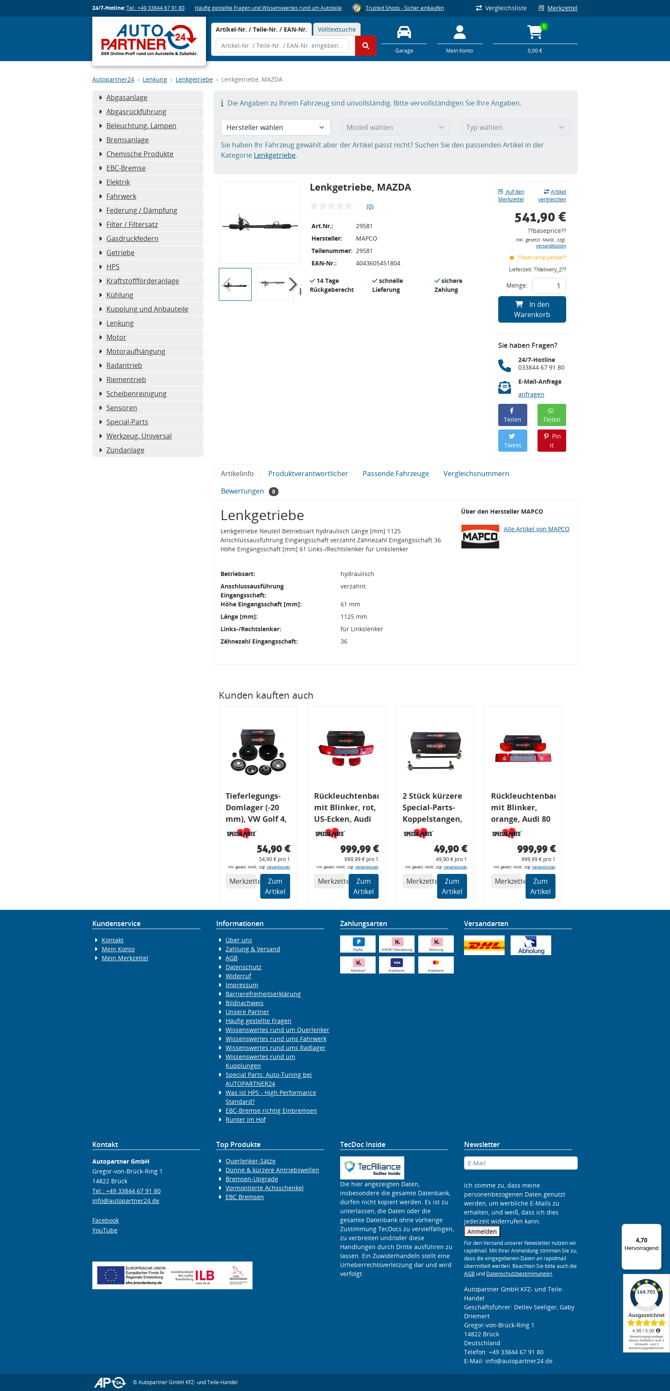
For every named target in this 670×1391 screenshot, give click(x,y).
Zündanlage (121, 450)
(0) (370, 206)
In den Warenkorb (532, 309)
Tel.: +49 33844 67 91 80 (155, 8)
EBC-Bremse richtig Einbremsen (271, 1110)
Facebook (105, 1220)
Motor (112, 337)
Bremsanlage (124, 139)
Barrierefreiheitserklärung (263, 994)
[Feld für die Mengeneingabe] (549, 286)
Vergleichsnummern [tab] (476, 473)
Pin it (552, 440)
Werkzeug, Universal (135, 436)
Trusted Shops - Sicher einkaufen (405, 8)
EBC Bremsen (245, 1197)
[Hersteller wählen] (276, 127)
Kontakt (112, 940)
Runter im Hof (246, 1119)
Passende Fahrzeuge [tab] (396, 473)
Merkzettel (558, 8)
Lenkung (155, 79)
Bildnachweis (245, 1003)
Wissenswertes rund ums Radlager (276, 1048)
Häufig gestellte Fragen (258, 1021)
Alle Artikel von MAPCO (537, 529)
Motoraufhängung (132, 351)
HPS (109, 266)
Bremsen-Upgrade (252, 1179)
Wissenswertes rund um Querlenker (277, 1030)
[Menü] (656, 1229)
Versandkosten (551, 246)
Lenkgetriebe (194, 79)
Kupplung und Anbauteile (143, 309)
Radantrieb (120, 365)
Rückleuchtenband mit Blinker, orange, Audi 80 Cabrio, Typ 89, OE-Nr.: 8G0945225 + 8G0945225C (523, 809)
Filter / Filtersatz (128, 224)
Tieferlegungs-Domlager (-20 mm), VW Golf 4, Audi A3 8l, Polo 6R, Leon (256, 809)
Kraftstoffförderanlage (139, 280)
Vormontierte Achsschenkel (265, 1188)
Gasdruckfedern (129, 238)
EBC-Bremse (122, 168)
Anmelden (482, 1231)
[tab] (261, 29)
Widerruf (238, 976)
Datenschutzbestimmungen (519, 1273)
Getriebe (117, 252)
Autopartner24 (113, 79)
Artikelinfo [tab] (237, 473)
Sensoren (118, 407)
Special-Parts (123, 421)
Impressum (242, 985)
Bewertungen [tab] (250, 491)
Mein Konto (118, 949)
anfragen (531, 394)
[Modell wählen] (396, 127)
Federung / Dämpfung (138, 210)
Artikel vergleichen (552, 195)
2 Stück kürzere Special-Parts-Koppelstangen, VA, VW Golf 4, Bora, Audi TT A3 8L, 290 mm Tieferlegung (433, 809)
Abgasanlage (123, 97)
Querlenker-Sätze (251, 1161)
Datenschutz (244, 967)
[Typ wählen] (515, 127)
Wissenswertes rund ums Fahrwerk (276, 1039)
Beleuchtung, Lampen (137, 125)
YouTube (105, 1230)
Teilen (512, 415)
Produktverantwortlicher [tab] (308, 473)
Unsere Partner (247, 1012)
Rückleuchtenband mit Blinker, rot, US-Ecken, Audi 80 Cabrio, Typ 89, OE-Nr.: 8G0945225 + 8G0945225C (346, 809)
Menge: (517, 285)
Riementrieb (122, 379)
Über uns (239, 940)
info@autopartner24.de (125, 1201)
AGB (232, 958)
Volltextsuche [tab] (337, 29)
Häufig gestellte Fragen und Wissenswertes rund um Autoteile (268, 8)
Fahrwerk (117, 196)
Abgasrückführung (132, 111)
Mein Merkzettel (125, 958)
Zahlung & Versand (253, 949)
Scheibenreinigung (133, 393)
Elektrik (114, 182)
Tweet (512, 441)
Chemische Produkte (136, 154)
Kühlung (116, 295)
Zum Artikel (275, 886)
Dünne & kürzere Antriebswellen (272, 1170)
